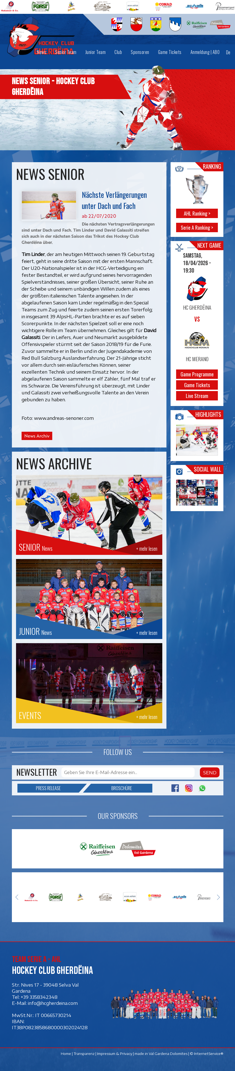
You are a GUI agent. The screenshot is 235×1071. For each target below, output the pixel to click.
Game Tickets (197, 384)
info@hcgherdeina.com (53, 1003)
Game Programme (196, 373)
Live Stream (197, 395)
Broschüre (111, 788)
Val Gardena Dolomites (168, 1053)
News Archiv (36, 436)
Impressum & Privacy (114, 1053)
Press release (57, 788)
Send (209, 772)
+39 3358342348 (39, 997)
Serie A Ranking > (197, 227)
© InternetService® (206, 1053)
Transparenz (84, 1053)
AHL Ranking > (197, 213)
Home (66, 1053)
